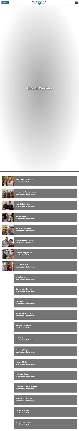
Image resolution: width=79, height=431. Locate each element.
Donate (5, 2)
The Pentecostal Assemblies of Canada (39, 3)
